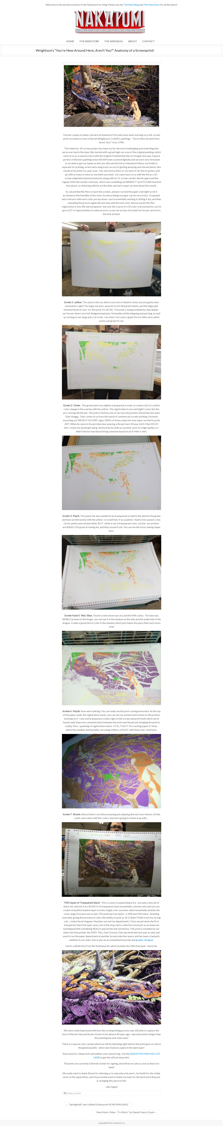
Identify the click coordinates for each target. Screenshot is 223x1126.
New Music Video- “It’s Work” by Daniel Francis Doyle (126, 1112)
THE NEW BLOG (113, 41)
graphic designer (144, 939)
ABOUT (132, 41)
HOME (70, 41)
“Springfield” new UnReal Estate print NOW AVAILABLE (97, 1104)
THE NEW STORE (89, 41)
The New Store (152, 4)
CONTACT (148, 41)
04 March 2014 (73, 1093)
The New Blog (131, 4)
